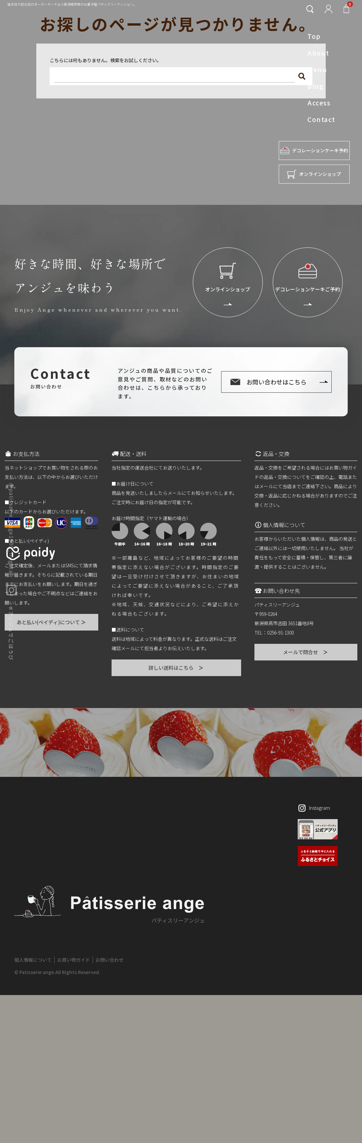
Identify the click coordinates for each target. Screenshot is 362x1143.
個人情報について (33, 959)
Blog (315, 86)
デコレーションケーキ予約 (314, 150)
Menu (317, 69)
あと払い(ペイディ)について (52, 622)
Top (313, 36)
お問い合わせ (110, 959)
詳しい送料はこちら (176, 667)
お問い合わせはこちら (276, 381)
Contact (321, 119)
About (318, 53)
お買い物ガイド (73, 959)
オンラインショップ (314, 174)
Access (318, 102)
